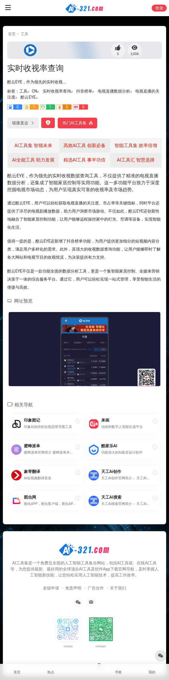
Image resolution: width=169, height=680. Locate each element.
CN (34, 91)
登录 (159, 8)
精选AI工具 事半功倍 (84, 160)
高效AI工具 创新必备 (84, 145)
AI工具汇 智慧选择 (136, 160)
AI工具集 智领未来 (33, 145)
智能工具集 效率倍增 (135, 145)
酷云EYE (27, 97)
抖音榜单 (84, 91)
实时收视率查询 (57, 91)
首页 (12, 34)
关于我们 (118, 588)
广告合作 (96, 588)
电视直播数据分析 (114, 91)
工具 (24, 34)
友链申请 (51, 588)
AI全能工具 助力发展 (33, 160)
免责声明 (73, 588)
